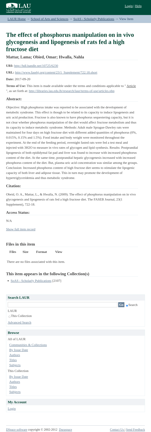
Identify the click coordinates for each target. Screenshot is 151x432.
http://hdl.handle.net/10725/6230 (36, 66)
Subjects (15, 365)
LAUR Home (17, 19)
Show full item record (20, 229)
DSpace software (16, 429)
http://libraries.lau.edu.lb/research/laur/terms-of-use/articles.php (71, 91)
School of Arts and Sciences (49, 19)
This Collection (20, 316)
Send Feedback (135, 429)
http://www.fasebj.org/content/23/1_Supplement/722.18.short (56, 72)
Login (129, 6)
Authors (14, 355)
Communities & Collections (28, 345)
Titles (13, 360)
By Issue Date (18, 350)
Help (138, 6)
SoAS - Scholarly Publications (93, 19)
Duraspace (65, 429)
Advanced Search (19, 322)
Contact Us (117, 429)
